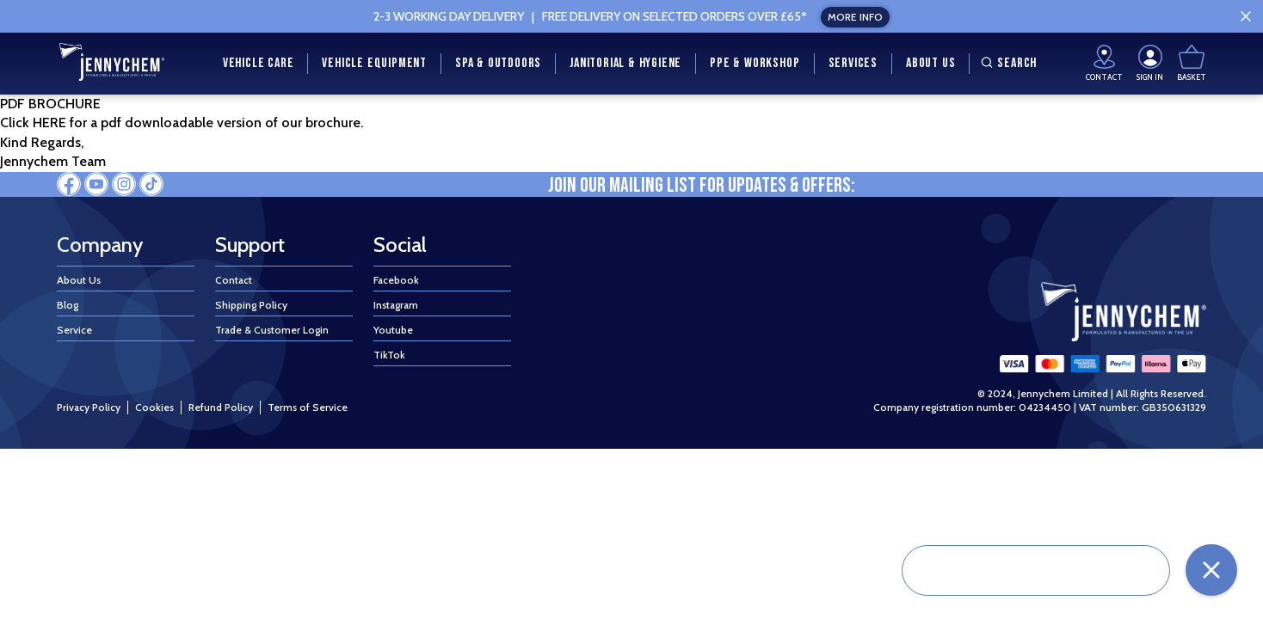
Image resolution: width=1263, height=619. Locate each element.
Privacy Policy (88, 407)
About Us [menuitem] (930, 63)
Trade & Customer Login (272, 329)
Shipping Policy (251, 304)
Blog (67, 304)
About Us (79, 279)
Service (74, 329)
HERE (51, 122)
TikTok (389, 354)
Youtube (393, 329)
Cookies (154, 407)
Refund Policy (220, 407)
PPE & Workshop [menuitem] (754, 63)
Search (1007, 63)
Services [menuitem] (853, 63)
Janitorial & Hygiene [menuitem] (625, 63)
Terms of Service (308, 407)
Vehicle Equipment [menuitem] (374, 63)
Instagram (395, 304)
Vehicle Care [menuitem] (258, 63)
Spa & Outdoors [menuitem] (498, 63)
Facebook (396, 279)
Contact (233, 279)
